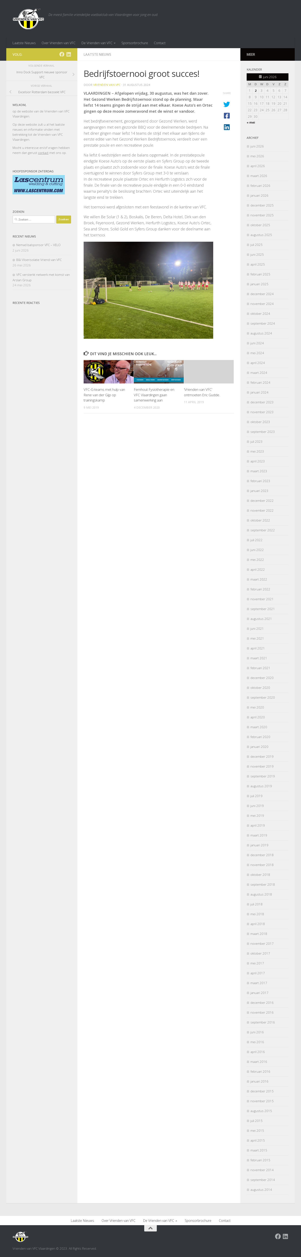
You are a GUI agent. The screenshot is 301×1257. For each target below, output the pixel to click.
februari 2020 (260, 737)
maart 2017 (258, 983)
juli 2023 (256, 441)
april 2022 (257, 569)
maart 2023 (258, 471)
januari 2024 (259, 392)
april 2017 (257, 973)
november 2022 (262, 510)
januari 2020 (259, 747)
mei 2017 (257, 963)
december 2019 (262, 756)
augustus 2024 (261, 333)
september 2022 (262, 530)
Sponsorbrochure (134, 43)
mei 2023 (257, 451)
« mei (251, 122)
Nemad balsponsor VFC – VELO (38, 245)
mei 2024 (257, 353)
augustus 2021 (261, 619)
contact (43, 153)
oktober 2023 (260, 422)
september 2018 (262, 884)
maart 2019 (258, 835)
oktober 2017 (260, 953)
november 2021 (262, 599)
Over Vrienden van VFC (58, 43)
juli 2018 (256, 904)
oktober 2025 (260, 225)
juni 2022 (257, 550)
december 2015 (262, 1091)
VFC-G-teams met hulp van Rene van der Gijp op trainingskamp (104, 395)
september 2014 (262, 1180)
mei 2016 (257, 1042)
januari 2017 (259, 993)
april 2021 (257, 648)
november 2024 (262, 304)
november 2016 (262, 1012)
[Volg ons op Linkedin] (68, 54)
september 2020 (262, 697)
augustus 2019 (261, 786)
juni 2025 (257, 254)
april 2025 (257, 264)
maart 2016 (258, 1062)
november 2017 (262, 943)
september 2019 (262, 776)
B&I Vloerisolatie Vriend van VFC (39, 260)
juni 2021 (257, 628)
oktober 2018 (260, 874)
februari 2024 (260, 382)
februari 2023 (260, 481)
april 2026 (257, 166)
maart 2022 (258, 579)
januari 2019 (259, 845)
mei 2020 (257, 707)
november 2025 (262, 215)
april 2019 (257, 825)
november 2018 (262, 865)
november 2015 (262, 1101)
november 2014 (262, 1170)
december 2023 (262, 402)
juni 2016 (257, 1032)
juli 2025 (256, 245)
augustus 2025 (261, 235)
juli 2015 (256, 1121)
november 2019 (262, 766)
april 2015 (257, 1140)
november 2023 (262, 412)
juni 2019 (257, 806)
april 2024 (257, 363)
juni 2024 (257, 343)
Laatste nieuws (97, 54)
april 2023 (257, 461)
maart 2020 (258, 727)
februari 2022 (260, 589)
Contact (160, 43)
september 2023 (262, 432)
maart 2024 (258, 372)
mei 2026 (257, 156)
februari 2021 (260, 668)
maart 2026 (258, 176)
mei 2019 (257, 815)
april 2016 (257, 1052)
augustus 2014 (261, 1189)
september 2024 (262, 323)
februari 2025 (260, 274)
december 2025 (262, 205)
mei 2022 (257, 560)
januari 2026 (259, 195)
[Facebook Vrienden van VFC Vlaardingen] (61, 54)
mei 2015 (257, 1130)
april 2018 (257, 924)
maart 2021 (258, 658)
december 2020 (262, 678)
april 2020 (257, 717)
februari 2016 (260, 1071)
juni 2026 (257, 146)
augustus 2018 (261, 894)
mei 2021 (257, 638)
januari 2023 (259, 491)
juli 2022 (256, 540)
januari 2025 (259, 284)
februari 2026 (260, 185)
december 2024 (262, 294)
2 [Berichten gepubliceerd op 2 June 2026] (256, 90)
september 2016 (262, 1022)
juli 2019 (256, 796)
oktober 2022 (260, 520)
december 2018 (262, 855)
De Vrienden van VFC (96, 43)
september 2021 (262, 609)
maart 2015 (258, 1150)
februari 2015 (260, 1160)
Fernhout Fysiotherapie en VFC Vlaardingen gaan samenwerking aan (154, 395)
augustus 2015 (261, 1111)
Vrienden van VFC (107, 85)
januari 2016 (259, 1081)
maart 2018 (258, 934)
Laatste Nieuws (24, 43)
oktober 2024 (260, 313)
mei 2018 (257, 914)
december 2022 (262, 500)
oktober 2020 (260, 687)
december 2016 (262, 1002)
